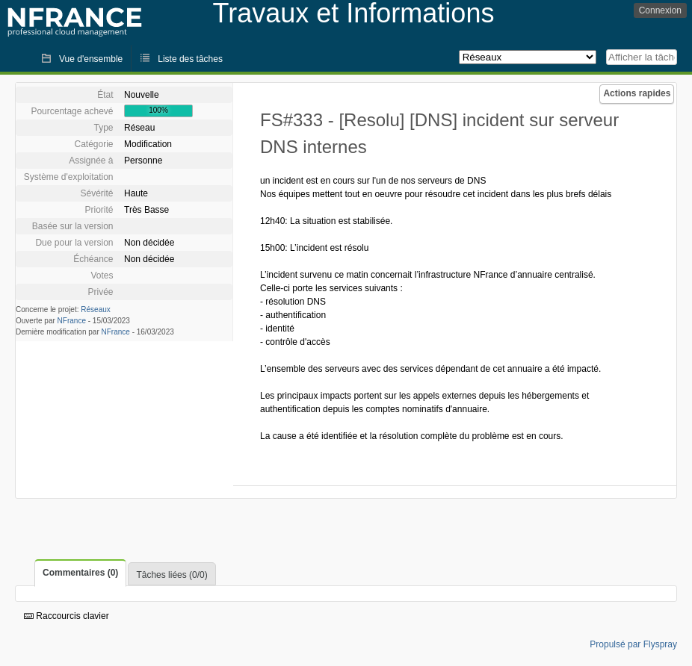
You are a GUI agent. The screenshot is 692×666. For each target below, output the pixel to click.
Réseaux (95, 309)
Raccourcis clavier (66, 616)
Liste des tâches (190, 59)
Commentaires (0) (80, 572)
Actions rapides (636, 93)
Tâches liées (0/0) (171, 575)
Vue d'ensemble (91, 59)
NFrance (72, 321)
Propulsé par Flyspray (633, 644)
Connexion (660, 10)
